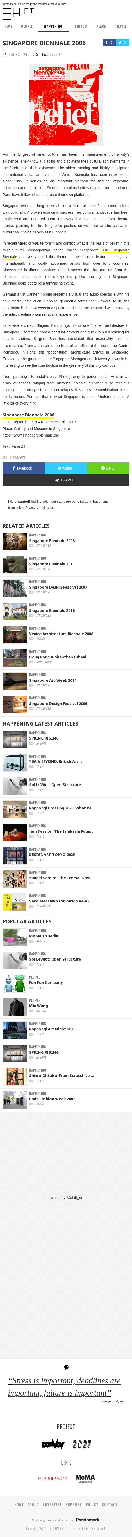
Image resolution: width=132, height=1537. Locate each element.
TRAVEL (120, 26)
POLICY (92, 1504)
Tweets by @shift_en (66, 1197)
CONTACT (110, 1504)
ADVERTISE (52, 1504)
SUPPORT (73, 1504)
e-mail (41, 508)
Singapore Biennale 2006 (28, 415)
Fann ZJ (56, 54)
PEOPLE (27, 26)
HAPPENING (53, 26)
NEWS (8, 26)
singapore (17, 457)
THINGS (81, 26)
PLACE (101, 26)
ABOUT (33, 1504)
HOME (19, 1504)
